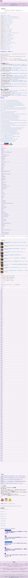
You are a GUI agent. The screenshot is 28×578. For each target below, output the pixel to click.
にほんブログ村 (3, 518)
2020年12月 (2, 400)
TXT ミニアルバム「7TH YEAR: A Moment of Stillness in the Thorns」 (10, 16)
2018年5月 (2, 451)
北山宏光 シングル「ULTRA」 (6, 27)
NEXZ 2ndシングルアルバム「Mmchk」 (7, 28)
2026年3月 (2, 289)
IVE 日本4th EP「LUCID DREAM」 (7, 43)
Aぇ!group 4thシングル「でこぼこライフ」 (8, 45)
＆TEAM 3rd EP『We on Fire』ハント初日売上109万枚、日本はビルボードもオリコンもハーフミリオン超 (15, 265)
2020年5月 (2, 412)
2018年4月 (2, 453)
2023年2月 (2, 354)
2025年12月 (2, 294)
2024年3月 (2, 331)
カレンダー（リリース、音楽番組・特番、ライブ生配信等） (7, 278)
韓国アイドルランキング (4, 511)
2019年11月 (2, 423)
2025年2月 (2, 312)
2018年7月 (2, 449)
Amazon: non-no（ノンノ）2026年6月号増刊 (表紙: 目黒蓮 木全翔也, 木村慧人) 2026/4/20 (10, 100)
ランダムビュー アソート (14, 575)
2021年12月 (2, 379)
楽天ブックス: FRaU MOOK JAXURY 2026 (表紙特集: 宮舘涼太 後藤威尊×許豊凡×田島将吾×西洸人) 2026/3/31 (12, 104)
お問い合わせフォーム (12, 501)
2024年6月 (2, 326)
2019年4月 (2, 435)
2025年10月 (2, 298)
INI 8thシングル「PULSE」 (6, 26)
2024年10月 (2, 319)
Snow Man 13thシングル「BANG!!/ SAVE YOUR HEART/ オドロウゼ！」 (11, 32)
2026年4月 (2, 287)
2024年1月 (2, 335)
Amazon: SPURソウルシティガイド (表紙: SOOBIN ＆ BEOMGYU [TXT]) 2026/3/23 (9, 117)
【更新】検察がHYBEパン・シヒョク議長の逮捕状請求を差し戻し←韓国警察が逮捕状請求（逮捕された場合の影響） (13, 479)
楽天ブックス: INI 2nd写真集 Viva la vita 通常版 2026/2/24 (7, 133)
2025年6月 (2, 305)
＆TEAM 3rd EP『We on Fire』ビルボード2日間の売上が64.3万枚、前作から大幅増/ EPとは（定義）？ (12, 477)
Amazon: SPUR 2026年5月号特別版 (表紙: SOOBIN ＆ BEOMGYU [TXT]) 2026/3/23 (9, 116)
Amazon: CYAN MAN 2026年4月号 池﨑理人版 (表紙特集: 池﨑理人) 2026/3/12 (9, 129)
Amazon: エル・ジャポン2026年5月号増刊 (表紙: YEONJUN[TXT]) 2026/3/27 (9, 110)
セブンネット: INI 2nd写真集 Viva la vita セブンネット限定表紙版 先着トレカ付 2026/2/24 (10, 134)
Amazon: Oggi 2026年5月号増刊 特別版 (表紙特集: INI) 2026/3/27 (7, 111)
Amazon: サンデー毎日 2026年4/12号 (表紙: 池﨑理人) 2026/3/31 (7, 105)
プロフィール (17, 572)
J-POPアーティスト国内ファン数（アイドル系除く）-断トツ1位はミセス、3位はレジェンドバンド (14, 249)
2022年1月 (2, 377)
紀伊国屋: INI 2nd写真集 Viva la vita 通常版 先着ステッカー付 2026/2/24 (8, 138)
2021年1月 (2, 398)
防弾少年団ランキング (4, 513)
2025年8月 (2, 301)
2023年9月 (2, 342)
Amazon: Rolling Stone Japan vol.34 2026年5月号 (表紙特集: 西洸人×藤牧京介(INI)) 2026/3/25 (10, 115)
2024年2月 (2, 333)
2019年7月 (2, 430)
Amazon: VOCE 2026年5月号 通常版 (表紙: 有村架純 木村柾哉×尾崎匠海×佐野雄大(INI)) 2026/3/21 (11, 127)
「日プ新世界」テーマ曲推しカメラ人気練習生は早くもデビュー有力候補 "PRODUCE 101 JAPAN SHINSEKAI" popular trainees (14, 74)
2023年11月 (2, 338)
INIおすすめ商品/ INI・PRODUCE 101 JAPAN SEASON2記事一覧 (8, 275)
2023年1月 (2, 356)
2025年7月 (2, 303)
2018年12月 (2, 442)
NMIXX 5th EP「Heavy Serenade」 (7, 39)
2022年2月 (2, 375)
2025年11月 (2, 296)
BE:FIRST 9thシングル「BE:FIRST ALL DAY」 (8, 38)
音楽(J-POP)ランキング (4, 515)
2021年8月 (2, 386)
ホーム (4, 572)
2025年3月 (2, 310)
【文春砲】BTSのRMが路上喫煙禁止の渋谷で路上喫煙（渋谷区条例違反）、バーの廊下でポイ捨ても (14, 246)
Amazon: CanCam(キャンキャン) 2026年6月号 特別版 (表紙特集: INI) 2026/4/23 (9, 99)
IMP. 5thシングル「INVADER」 (6, 15)
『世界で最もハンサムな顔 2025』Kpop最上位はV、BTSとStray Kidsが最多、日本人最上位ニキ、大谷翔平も (15, 243)
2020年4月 (2, 414)
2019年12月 (2, 421)
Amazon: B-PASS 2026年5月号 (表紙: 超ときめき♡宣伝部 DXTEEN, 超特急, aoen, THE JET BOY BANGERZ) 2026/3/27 (13, 106)
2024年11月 (2, 317)
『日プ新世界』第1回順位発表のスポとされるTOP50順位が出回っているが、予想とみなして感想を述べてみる (15, 240)
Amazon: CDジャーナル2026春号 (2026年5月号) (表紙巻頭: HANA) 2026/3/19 (9, 128)
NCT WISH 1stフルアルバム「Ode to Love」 (8, 21)
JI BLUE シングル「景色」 (6, 44)
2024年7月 (2, 324)
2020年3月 (2, 416)
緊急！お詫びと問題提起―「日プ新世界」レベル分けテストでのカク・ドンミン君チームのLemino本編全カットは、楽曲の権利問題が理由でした (14, 64)
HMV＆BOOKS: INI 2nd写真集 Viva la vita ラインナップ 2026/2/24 (8, 139)
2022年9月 (2, 363)
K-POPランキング (3, 509)
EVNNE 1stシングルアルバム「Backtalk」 (7, 22)
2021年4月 (2, 393)
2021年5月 (2, 391)
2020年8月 (2, 407)
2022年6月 (2, 368)
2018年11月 (2, 444)
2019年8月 (2, 428)
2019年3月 (2, 437)
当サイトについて (8, 572)
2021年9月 (2, 384)
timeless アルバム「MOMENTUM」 (7, 33)
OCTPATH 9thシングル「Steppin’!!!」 (7, 20)
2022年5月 (2, 370)
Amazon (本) (2, 142)
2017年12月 (2, 458)
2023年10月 (2, 340)
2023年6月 (2, 347)
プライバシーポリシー (3, 279)
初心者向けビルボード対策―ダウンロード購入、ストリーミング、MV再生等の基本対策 (10, 282)
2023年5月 (2, 349)
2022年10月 (2, 361)
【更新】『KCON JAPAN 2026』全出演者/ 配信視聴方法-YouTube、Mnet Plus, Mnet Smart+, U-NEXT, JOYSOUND (13, 475)
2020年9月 (2, 405)
